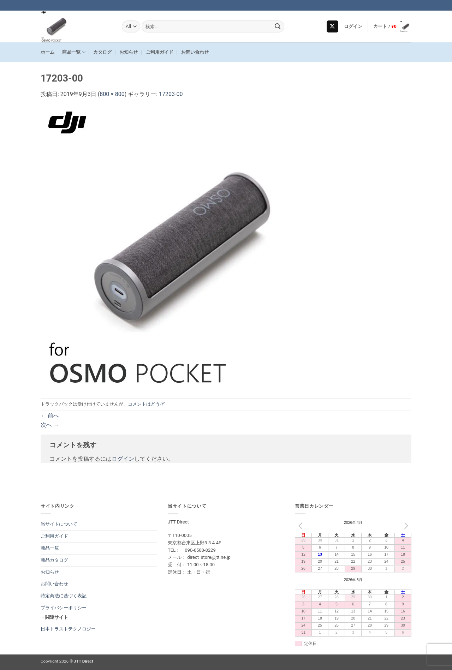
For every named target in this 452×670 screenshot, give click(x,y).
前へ (50, 415)
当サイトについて (59, 524)
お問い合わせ (195, 52)
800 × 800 (112, 94)
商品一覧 (73, 52)
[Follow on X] (332, 26)
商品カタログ (54, 560)
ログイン (123, 458)
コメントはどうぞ (146, 404)
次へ (50, 424)
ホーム (47, 52)
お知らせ (128, 52)
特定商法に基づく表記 (64, 595)
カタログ (102, 52)
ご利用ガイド (159, 52)
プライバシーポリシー (64, 607)
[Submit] (278, 26)
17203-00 (171, 94)
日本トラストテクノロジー (68, 629)
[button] (353, 26)
